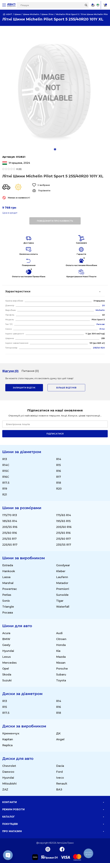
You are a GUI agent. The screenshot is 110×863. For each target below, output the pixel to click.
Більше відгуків (66, 387)
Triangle (8, 606)
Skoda (6, 674)
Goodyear (63, 565)
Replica (7, 745)
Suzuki (6, 680)
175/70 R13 (9, 515)
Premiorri (62, 589)
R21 (4, 494)
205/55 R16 (9, 527)
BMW (6, 639)
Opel (5, 668)
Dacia (60, 766)
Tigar (59, 600)
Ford (59, 771)
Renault (61, 783)
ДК (58, 733)
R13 (4, 459)
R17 (58, 477)
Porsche (62, 668)
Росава (7, 612)
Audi (59, 633)
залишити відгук (24, 387)
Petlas (6, 595)
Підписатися (55, 433)
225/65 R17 (9, 544)
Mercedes (9, 662)
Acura (6, 633)
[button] (55, 149)
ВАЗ (59, 789)
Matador (62, 583)
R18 (58, 482)
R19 (4, 488)
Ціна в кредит (9, 213)
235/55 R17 (63, 544)
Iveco (60, 777)
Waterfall (62, 606)
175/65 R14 (63, 515)
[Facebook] (62, 849)
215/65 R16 (63, 533)
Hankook (8, 571)
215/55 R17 (9, 538)
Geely (6, 645)
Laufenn (62, 577)
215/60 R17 (63, 538)
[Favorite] (97, 5)
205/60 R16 (64, 527)
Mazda (61, 656)
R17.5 (5, 482)
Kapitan (7, 739)
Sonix (6, 600)
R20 (59, 488)
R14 (58, 459)
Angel (60, 739)
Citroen (61, 639)
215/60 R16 (9, 533)
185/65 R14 (9, 521)
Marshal (7, 583)
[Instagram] (47, 849)
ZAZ (5, 789)
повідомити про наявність (55, 220)
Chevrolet (9, 766)
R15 (58, 465)
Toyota (61, 680)
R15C (5, 471)
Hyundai (8, 651)
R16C (5, 477)
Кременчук (10, 733)
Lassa (6, 577)
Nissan (61, 662)
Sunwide (62, 595)
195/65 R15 (63, 521)
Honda (61, 645)
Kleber (60, 571)
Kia (58, 651)
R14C (5, 465)
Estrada (7, 565)
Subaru (61, 674)
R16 (58, 471)
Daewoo (8, 771)
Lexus (6, 656)
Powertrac (9, 589)
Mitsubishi (9, 783)
